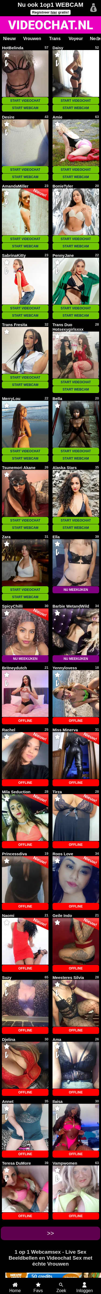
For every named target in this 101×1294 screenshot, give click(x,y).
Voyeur (76, 38)
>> (50, 1233)
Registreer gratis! (50, 12)
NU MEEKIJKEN (76, 590)
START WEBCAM (25, 108)
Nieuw (9, 38)
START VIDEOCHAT (25, 101)
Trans (55, 38)
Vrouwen (32, 38)
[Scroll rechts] (98, 39)
